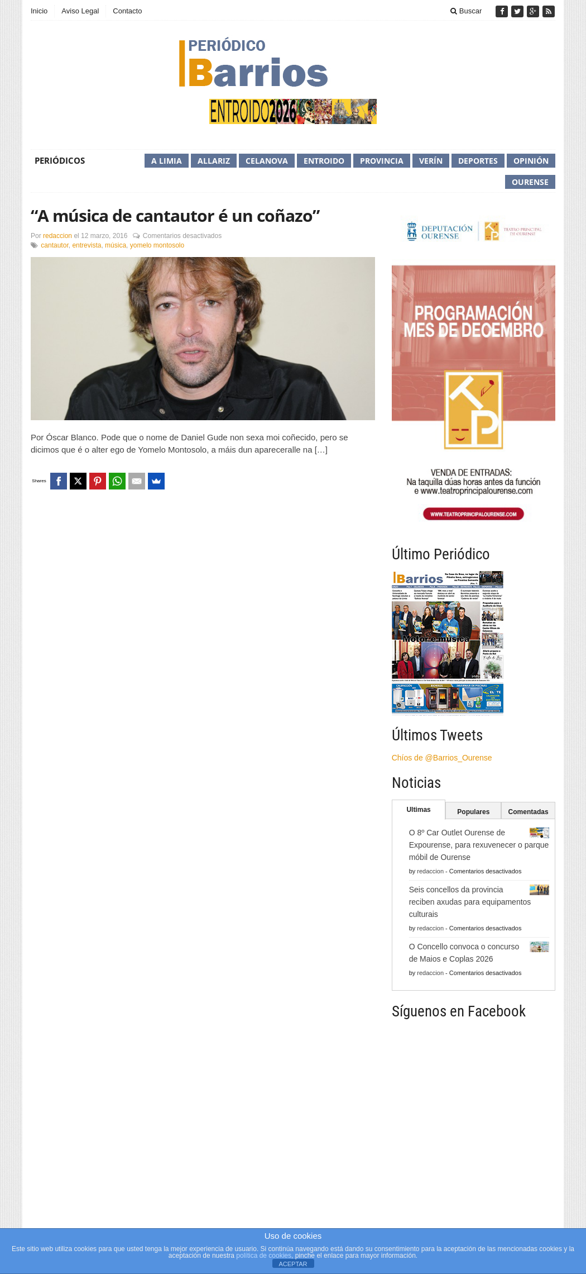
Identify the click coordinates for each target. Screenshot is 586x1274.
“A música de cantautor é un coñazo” (175, 215)
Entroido (324, 160)
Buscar (466, 11)
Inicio (39, 11)
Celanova (267, 160)
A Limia (166, 160)
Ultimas (418, 810)
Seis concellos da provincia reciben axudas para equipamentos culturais (470, 902)
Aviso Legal (80, 11)
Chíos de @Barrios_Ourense (442, 757)
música (115, 245)
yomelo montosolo (157, 245)
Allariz (214, 160)
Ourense (530, 182)
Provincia (382, 160)
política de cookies (263, 1255)
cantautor (54, 245)
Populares (473, 812)
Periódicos (60, 160)
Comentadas (528, 812)
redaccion (57, 236)
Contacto (127, 11)
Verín (431, 160)
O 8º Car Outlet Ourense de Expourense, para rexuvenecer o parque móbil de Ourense (479, 845)
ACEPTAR (292, 1264)
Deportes (478, 160)
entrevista (86, 245)
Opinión (531, 160)
